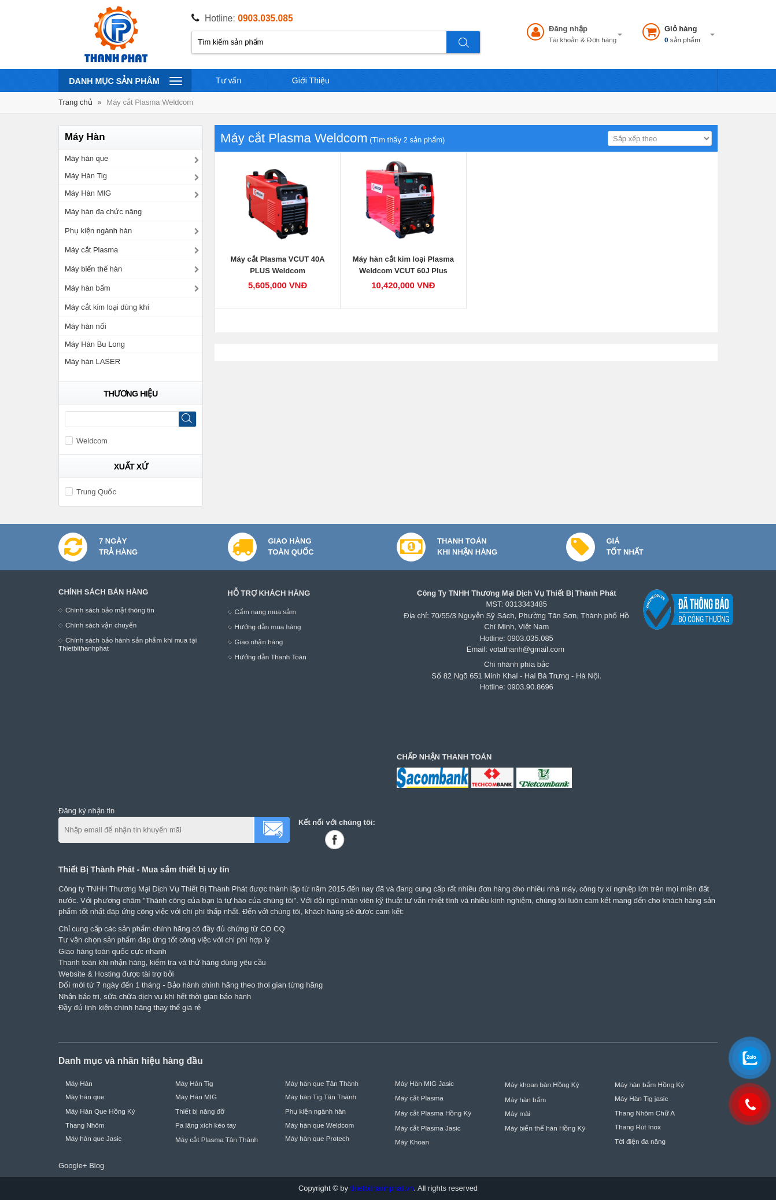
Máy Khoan (412, 1142)
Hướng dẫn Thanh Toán (270, 656)
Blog (96, 1165)
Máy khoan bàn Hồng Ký (542, 1084)
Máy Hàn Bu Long (95, 344)
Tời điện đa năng (640, 1141)
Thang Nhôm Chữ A (645, 1113)
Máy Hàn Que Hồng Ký (100, 1111)
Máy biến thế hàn (93, 269)
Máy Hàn (79, 1083)
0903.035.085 (265, 18)
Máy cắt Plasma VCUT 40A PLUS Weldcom (278, 265)
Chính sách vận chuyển (100, 625)
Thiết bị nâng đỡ (199, 1111)
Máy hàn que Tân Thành (322, 1083)
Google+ (72, 1165)
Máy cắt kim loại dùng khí (107, 307)
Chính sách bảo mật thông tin (109, 610)
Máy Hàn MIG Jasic (424, 1083)
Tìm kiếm (463, 42)
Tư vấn (228, 80)
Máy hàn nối (85, 326)
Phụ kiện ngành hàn (98, 230)
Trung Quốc (90, 491)
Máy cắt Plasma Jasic (428, 1128)
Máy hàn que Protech (317, 1138)
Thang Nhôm (85, 1125)
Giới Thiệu (311, 80)
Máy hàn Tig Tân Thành (320, 1096)
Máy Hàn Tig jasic (641, 1098)
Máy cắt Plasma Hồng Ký (433, 1113)
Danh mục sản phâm (125, 80)
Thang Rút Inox (638, 1127)
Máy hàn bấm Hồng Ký (649, 1084)
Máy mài (517, 1113)
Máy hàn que (86, 158)
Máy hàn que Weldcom (319, 1125)
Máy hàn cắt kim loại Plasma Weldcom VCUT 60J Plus (403, 265)
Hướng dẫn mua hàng (268, 626)
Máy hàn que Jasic (93, 1138)
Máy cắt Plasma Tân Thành (216, 1139)
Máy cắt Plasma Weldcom (149, 102)
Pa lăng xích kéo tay (205, 1125)
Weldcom (86, 440)
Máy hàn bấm (87, 288)
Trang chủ (75, 102)
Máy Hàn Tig (86, 175)
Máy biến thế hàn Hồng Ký (545, 1128)
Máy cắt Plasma (91, 249)
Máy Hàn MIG (88, 193)
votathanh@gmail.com (527, 649)
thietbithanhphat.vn (382, 1188)
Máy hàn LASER (92, 361)
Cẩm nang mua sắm (265, 611)
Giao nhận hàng (259, 641)
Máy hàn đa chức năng (103, 211)
